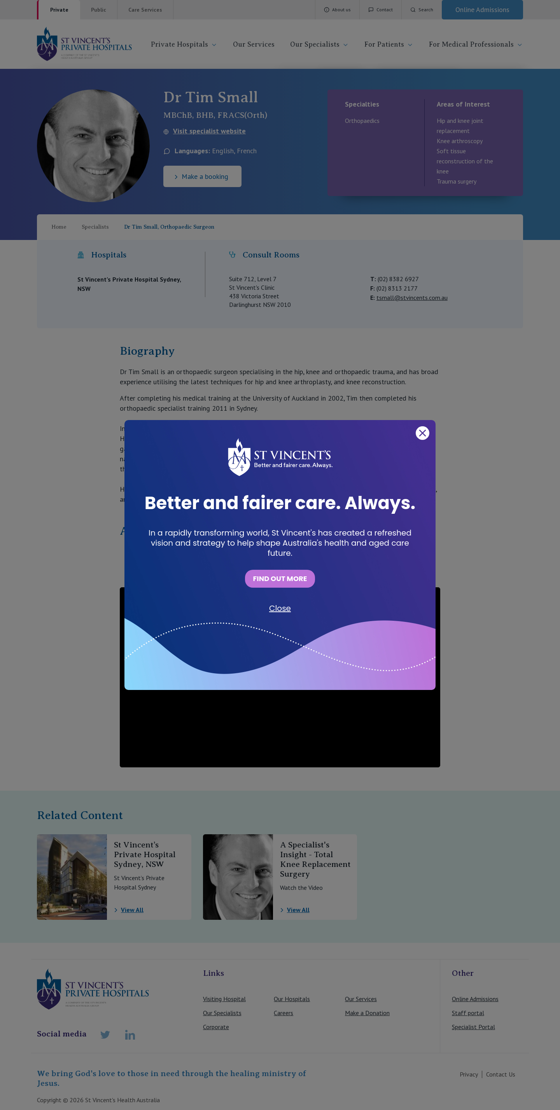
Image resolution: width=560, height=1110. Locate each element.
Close (280, 608)
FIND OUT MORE (280, 578)
